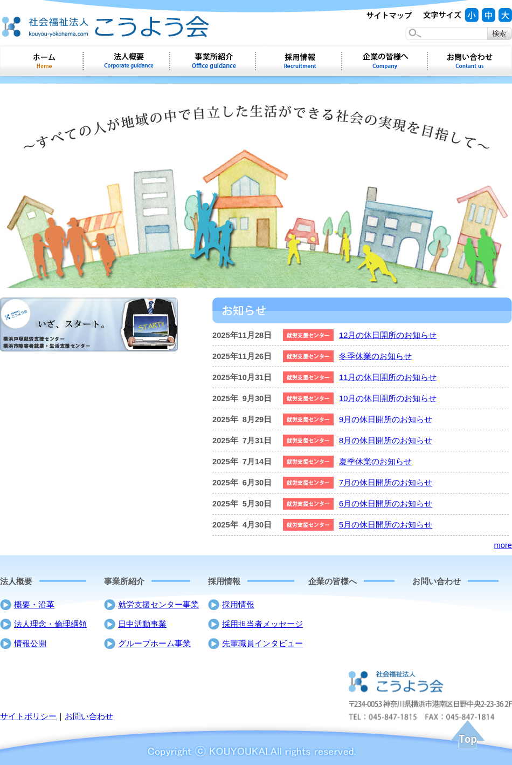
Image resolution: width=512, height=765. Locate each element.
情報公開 (30, 643)
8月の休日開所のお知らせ (385, 440)
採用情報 (298, 61)
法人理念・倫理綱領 (50, 624)
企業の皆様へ (385, 61)
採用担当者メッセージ (262, 624)
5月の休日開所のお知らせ (385, 524)
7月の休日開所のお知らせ (385, 482)
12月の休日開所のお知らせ (388, 335)
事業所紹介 (212, 61)
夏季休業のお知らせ (375, 461)
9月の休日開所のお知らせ (385, 419)
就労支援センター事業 (158, 604)
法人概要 (16, 581)
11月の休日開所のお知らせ (388, 377)
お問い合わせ (470, 61)
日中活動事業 (142, 624)
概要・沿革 (34, 604)
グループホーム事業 (154, 643)
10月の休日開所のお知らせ (388, 398)
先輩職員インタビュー (262, 643)
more (503, 545)
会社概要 (127, 61)
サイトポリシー (28, 716)
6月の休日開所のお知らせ (385, 503)
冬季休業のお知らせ (375, 356)
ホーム (42, 61)
